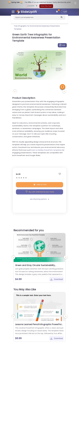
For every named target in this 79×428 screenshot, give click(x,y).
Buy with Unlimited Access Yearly (39, 191)
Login (65, 12)
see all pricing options (39, 199)
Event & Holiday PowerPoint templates (46, 150)
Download (56, 279)
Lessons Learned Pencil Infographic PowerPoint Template (39, 325)
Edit (62, 45)
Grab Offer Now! (46, 6)
